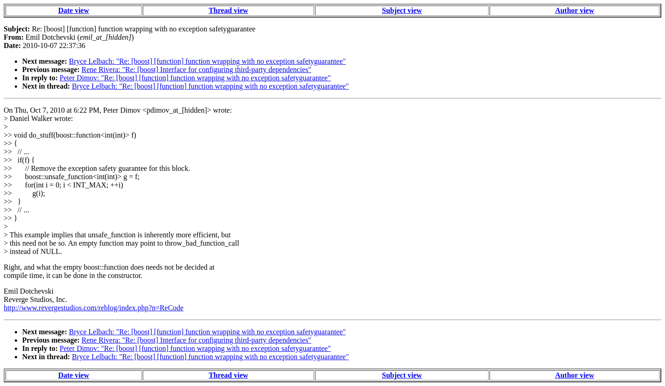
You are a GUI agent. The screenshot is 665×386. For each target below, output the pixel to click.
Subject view (402, 10)
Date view (73, 10)
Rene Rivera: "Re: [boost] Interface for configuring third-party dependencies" (196, 69)
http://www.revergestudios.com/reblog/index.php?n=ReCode (93, 308)
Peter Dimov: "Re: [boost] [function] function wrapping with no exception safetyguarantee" (195, 78)
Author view (574, 10)
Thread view (228, 10)
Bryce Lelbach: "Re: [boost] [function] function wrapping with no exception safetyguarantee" (207, 61)
